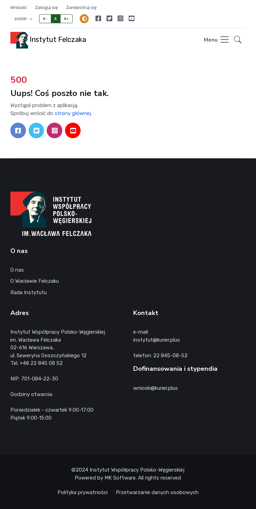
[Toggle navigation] (217, 40)
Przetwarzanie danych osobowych (157, 492)
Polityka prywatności (82, 492)
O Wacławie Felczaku (34, 281)
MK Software (120, 478)
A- (45, 18)
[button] (238, 40)
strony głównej (73, 113)
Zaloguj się (46, 7)
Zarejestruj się (81, 7)
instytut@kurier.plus (156, 340)
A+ (66, 18)
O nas (17, 270)
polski (21, 18)
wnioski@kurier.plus (155, 388)
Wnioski (18, 7)
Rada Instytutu (28, 292)
